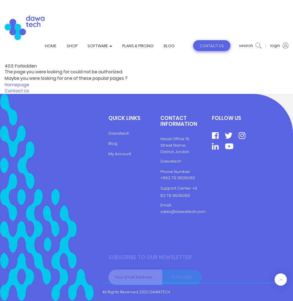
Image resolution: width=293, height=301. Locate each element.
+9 (194, 188)
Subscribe (181, 278)
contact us (212, 45)
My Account (119, 154)
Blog (112, 143)
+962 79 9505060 (177, 178)
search (250, 45)
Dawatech (118, 133)
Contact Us (17, 91)
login (279, 45)
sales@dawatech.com (183, 211)
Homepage (17, 85)
